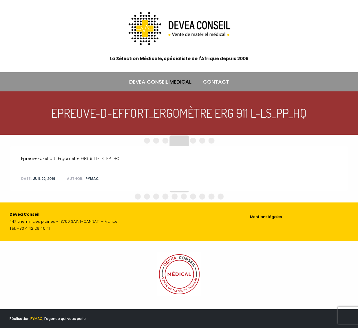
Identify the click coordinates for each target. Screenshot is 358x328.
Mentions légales (266, 217)
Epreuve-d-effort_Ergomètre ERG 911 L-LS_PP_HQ (70, 158)
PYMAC (36, 318)
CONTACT (216, 81)
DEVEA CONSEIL (160, 82)
